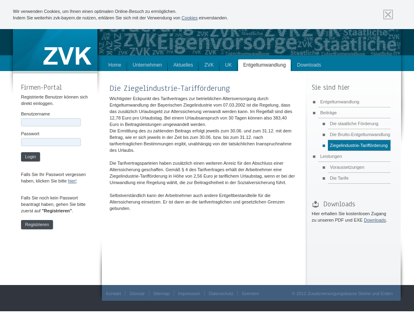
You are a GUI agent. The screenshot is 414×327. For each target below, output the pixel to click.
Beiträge (328, 112)
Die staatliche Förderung (354, 123)
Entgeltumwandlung (264, 65)
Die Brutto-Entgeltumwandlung (360, 134)
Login (30, 156)
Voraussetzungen (347, 167)
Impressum (189, 293)
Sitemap (161, 293)
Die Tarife (339, 178)
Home (114, 65)
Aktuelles (183, 65)
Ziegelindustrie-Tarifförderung (359, 145)
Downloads (309, 65)
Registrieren (37, 224)
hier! (72, 180)
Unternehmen (147, 65)
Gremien (250, 293)
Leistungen (331, 156)
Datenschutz (221, 293)
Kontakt (113, 293)
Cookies (190, 17)
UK (228, 65)
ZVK (208, 65)
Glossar (137, 293)
